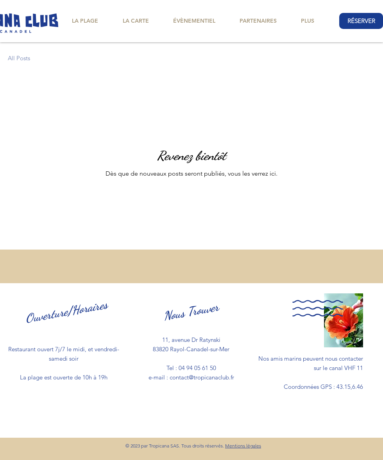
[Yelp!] (360, 214)
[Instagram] (360, 177)
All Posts (19, 58)
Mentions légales (243, 446)
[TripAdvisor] (360, 195)
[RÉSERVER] (361, 21)
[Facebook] (360, 158)
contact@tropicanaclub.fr (202, 377)
